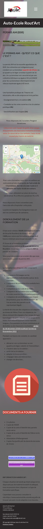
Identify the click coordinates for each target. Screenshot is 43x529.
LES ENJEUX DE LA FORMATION (21, 458)
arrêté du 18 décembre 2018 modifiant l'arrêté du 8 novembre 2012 (20, 328)
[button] (21, 156)
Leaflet (37, 172)
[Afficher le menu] (36, 9)
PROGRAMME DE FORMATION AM (21, 464)
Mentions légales (8, 524)
